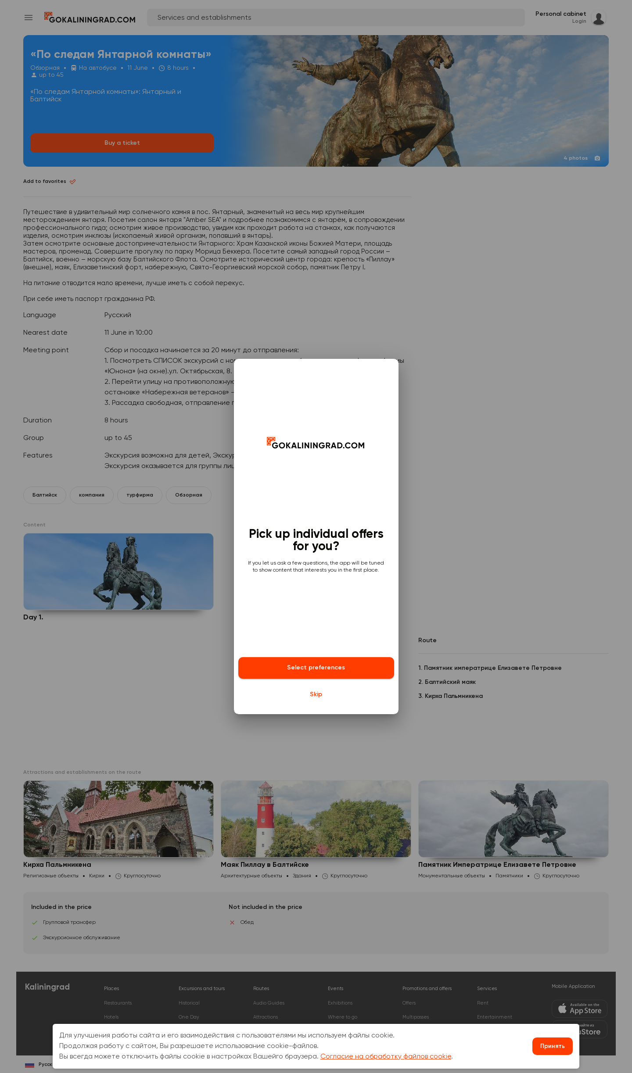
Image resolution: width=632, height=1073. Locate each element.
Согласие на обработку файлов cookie (385, 1056)
